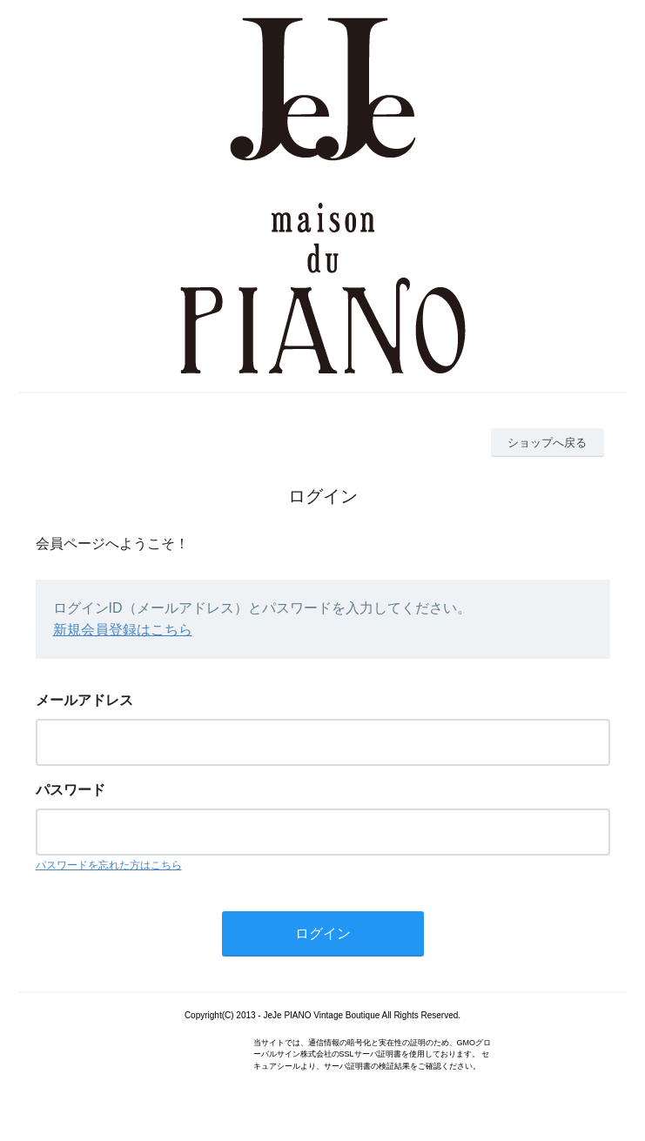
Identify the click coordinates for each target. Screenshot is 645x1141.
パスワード (70, 789)
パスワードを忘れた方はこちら (109, 865)
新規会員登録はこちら (122, 629)
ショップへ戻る (547, 442)
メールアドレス (84, 700)
